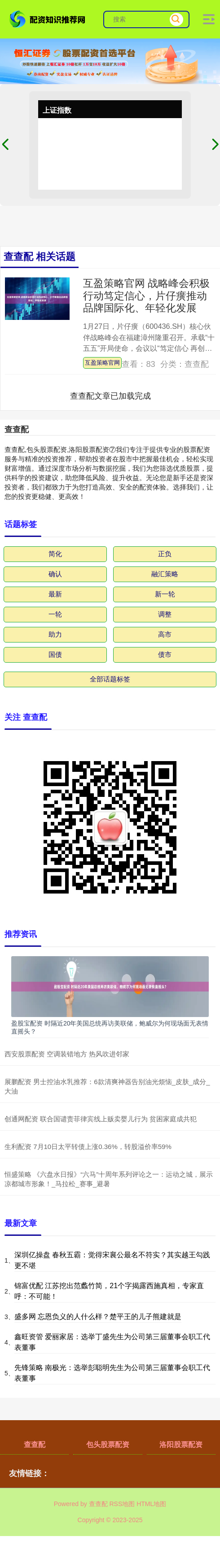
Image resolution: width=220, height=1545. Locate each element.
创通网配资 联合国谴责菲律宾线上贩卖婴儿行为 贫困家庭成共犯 (100, 1119)
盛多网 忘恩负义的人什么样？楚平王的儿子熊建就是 (97, 1316)
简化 (55, 554)
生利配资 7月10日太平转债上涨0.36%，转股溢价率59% (88, 1146)
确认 (55, 574)
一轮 (55, 614)
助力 (55, 634)
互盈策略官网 (102, 362)
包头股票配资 (107, 1444)
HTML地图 (151, 1503)
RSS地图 (122, 1503)
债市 (165, 654)
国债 (55, 654)
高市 (165, 634)
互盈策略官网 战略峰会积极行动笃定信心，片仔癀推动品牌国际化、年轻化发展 (146, 295)
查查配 (34, 1444)
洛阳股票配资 (180, 1444)
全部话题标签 (110, 679)
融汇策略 (164, 574)
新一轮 (165, 594)
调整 (165, 614)
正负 (165, 554)
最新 (55, 594)
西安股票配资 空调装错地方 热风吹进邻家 (66, 1054)
